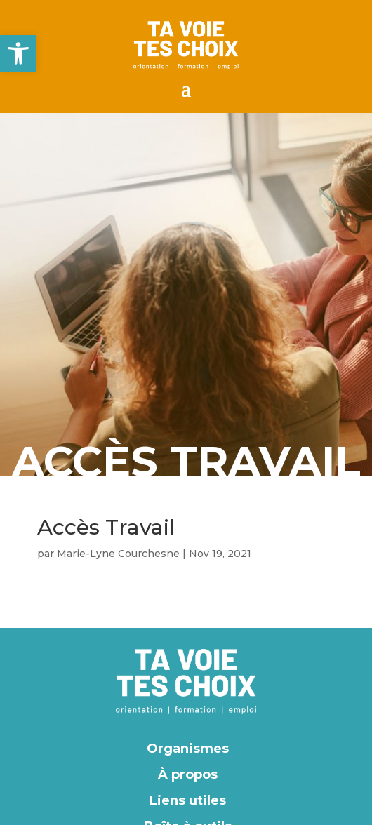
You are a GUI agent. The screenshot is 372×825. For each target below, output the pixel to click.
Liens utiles (188, 800)
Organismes (188, 748)
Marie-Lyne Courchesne (118, 553)
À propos (188, 774)
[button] (18, 53)
